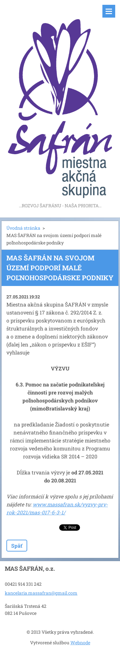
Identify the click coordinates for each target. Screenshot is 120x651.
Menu (108, 11)
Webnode (80, 642)
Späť (16, 545)
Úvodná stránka (23, 228)
